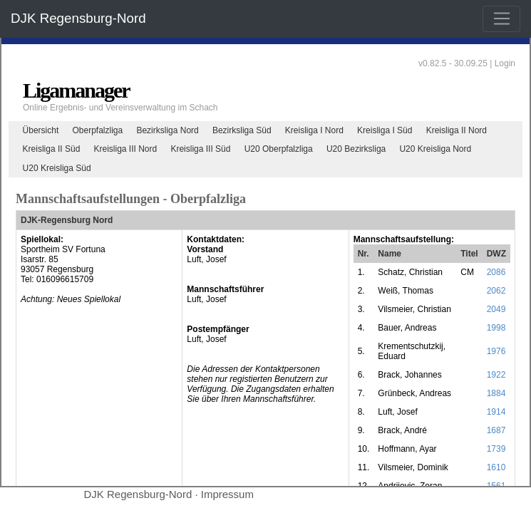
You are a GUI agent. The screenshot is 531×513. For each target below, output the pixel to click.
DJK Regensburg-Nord (78, 18)
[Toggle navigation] (501, 19)
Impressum (227, 494)
